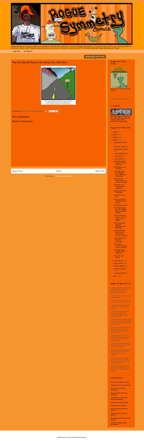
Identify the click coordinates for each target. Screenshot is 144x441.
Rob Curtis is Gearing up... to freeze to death (120, 180)
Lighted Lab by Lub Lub (119, 402)
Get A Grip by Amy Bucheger (118, 389)
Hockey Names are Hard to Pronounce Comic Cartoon (120, 233)
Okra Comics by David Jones (119, 409)
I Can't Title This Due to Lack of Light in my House (120, 218)
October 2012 (120, 146)
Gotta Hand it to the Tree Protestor (120, 239)
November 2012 (120, 142)
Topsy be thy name (119, 256)
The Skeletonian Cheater (120, 167)
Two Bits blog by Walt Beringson (119, 423)
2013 (115, 137)
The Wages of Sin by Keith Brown (120, 418)
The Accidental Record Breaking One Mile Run (119, 225)
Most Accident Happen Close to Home (120, 162)
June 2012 (118, 159)
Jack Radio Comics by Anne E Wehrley (119, 398)
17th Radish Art (28, 51)
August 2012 (119, 153)
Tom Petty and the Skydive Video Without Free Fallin (120, 174)
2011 (115, 276)
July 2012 (118, 156)
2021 (115, 132)
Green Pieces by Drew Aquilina (119, 393)
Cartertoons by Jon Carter (121, 385)
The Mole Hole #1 (120, 205)
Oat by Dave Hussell (118, 405)
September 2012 (121, 149)
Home (58, 171)
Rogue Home (16, 51)
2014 (115, 134)
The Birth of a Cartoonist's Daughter (119, 186)
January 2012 (120, 273)
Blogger (83, 437)
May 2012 (118, 261)
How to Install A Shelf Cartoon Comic (120, 200)
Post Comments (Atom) (63, 176)
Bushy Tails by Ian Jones (120, 382)
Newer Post (17, 171)
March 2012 (119, 266)
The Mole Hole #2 (119, 195)
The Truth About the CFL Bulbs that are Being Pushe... (120, 210)
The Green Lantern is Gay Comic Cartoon (120, 245)
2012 (115, 140)
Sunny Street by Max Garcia (119, 414)
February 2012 (120, 269)
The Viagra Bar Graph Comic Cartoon (119, 251)
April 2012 (118, 263)
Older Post (99, 171)
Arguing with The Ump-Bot (120, 191)
